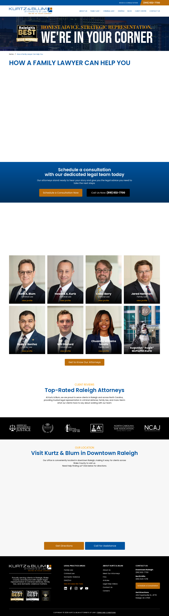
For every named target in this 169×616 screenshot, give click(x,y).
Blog (130, 11)
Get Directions (142, 592)
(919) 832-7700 (151, 3)
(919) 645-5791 (142, 579)
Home (11, 54)
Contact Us (154, 11)
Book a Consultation (128, 3)
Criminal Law (109, 11)
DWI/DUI (121, 11)
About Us (83, 11)
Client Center (140, 11)
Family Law (95, 11)
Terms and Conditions (106, 612)
